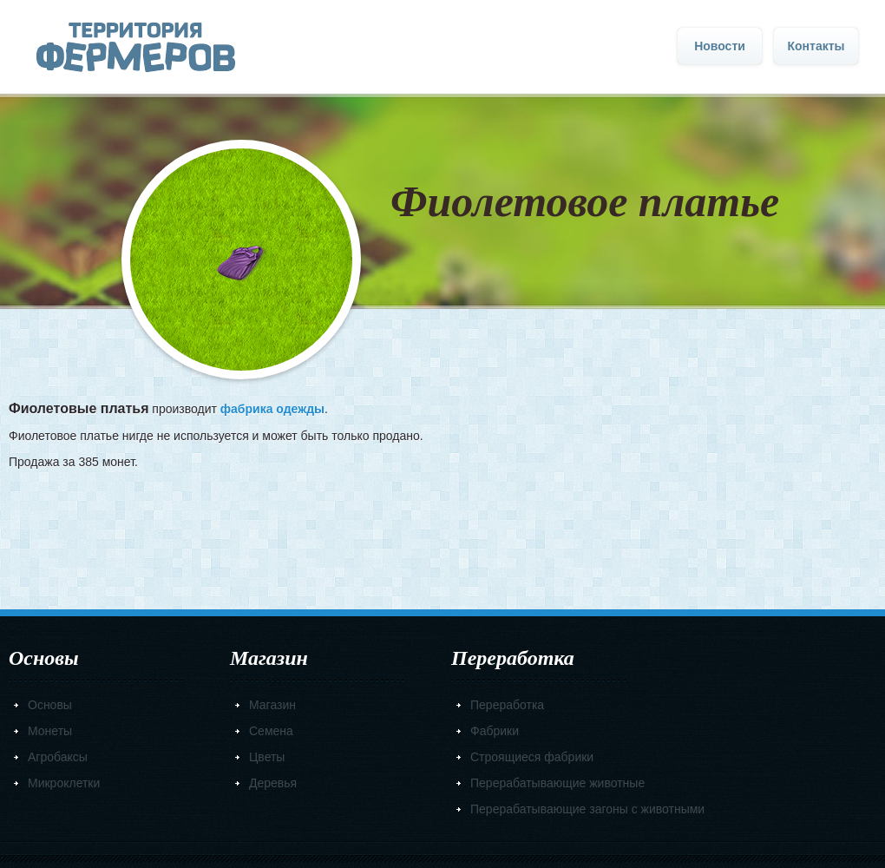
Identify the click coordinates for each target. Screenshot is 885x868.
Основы (50, 705)
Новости (719, 46)
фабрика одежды (272, 409)
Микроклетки (64, 783)
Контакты (815, 46)
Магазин (272, 705)
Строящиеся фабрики (531, 757)
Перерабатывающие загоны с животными (587, 809)
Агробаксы (58, 757)
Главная (135, 47)
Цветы (267, 757)
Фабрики (494, 731)
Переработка (507, 705)
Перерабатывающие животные (557, 783)
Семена (271, 731)
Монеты (50, 731)
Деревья (273, 783)
